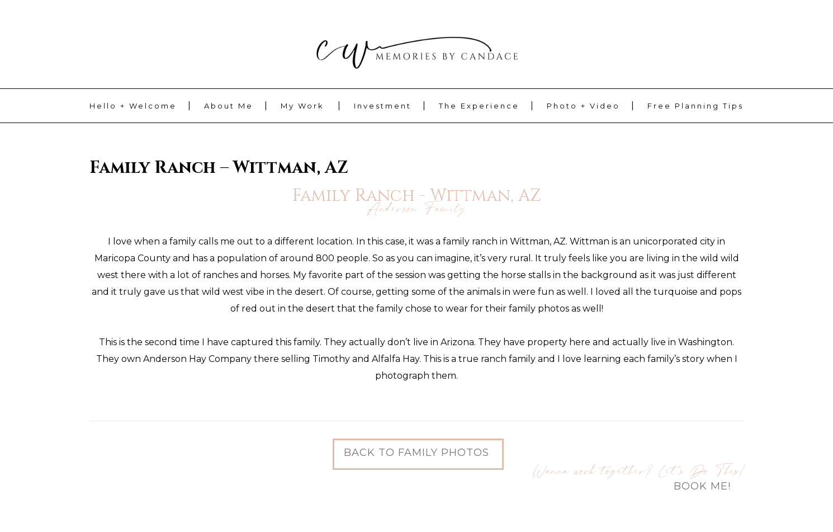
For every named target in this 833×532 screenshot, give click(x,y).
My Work (302, 105)
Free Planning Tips (695, 105)
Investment (382, 105)
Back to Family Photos (416, 453)
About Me (228, 105)
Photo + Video (583, 105)
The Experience (479, 105)
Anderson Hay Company (197, 359)
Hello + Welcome (133, 105)
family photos (539, 308)
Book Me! (702, 486)
